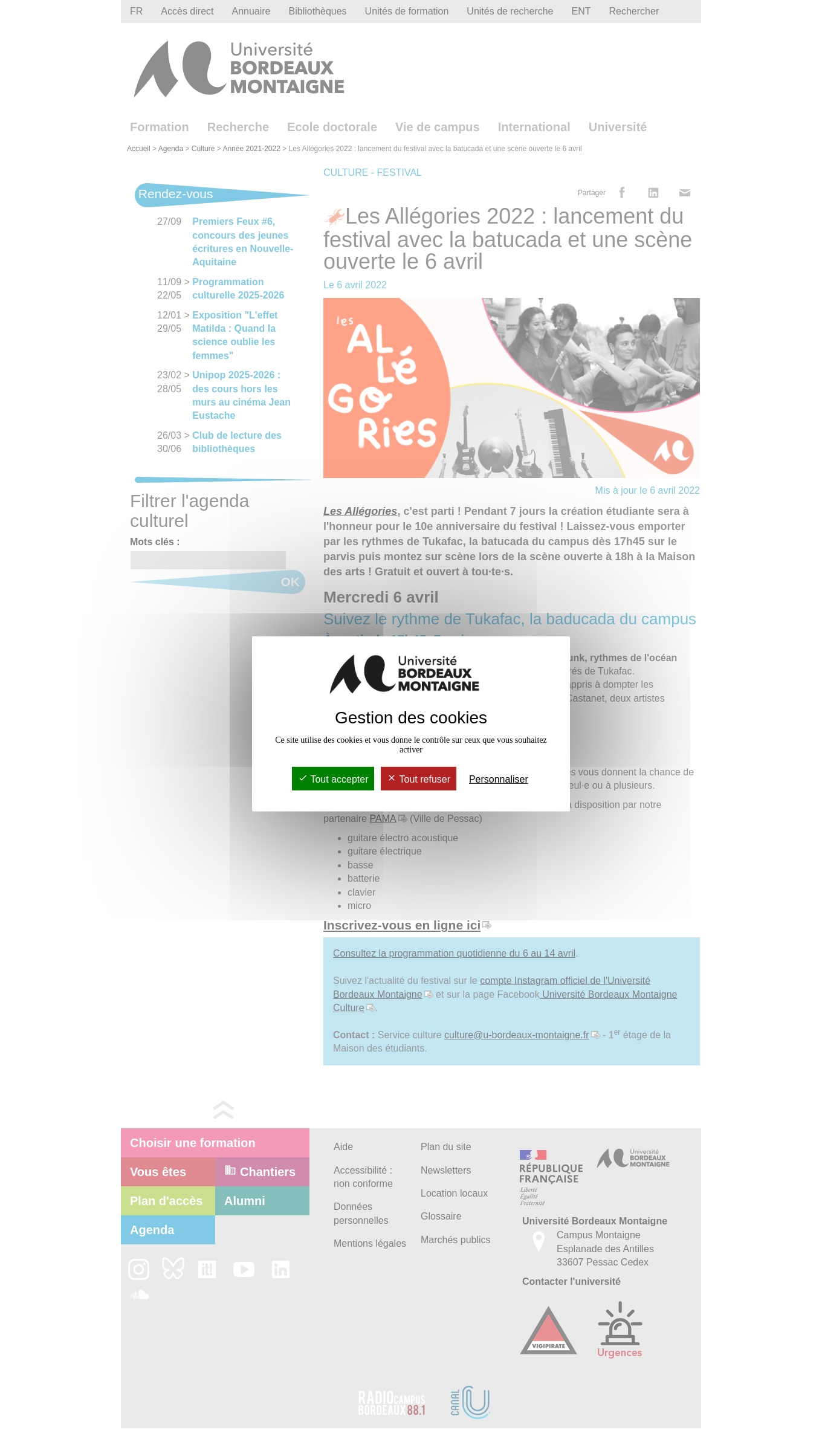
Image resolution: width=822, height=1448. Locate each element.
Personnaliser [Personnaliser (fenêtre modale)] (498, 779)
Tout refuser (418, 779)
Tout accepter (333, 779)
